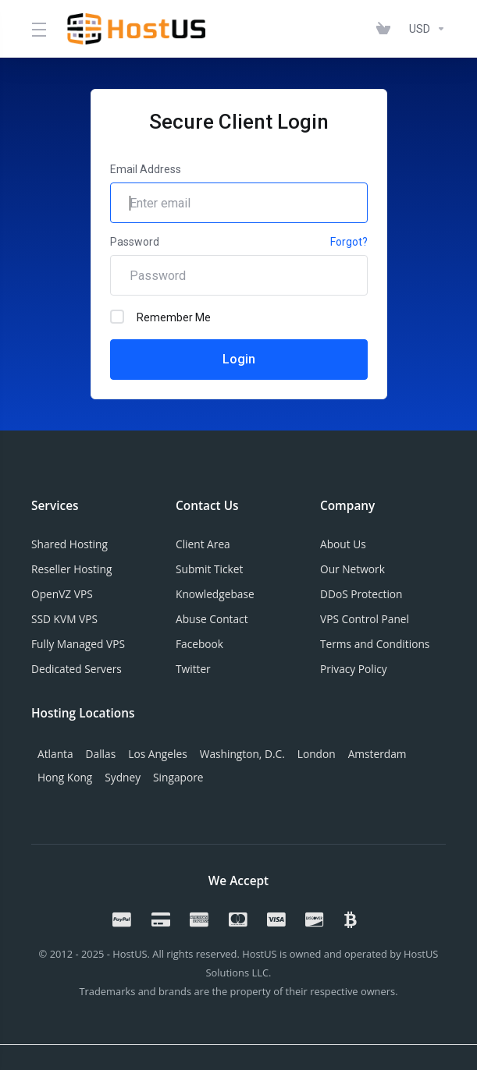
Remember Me (160, 317)
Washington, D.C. (242, 753)
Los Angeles (157, 753)
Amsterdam (377, 753)
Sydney (123, 777)
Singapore (178, 777)
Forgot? (349, 242)
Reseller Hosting (71, 569)
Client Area (203, 544)
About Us (343, 544)
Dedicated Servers (76, 668)
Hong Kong (64, 777)
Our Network (352, 569)
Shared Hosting (69, 544)
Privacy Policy (353, 668)
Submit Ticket (209, 569)
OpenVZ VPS (62, 593)
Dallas (101, 753)
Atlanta (55, 753)
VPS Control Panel (364, 618)
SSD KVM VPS (64, 618)
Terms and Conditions (374, 643)
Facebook (199, 643)
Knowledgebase (215, 593)
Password (134, 242)
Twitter (193, 668)
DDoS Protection (361, 593)
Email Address (145, 169)
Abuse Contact (212, 618)
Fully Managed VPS (78, 643)
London (316, 753)
